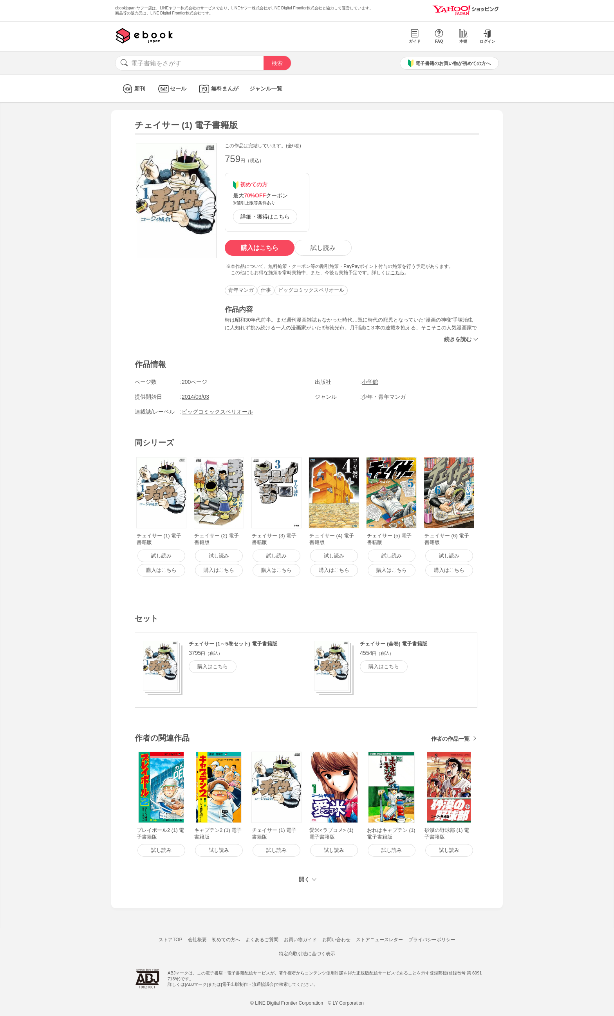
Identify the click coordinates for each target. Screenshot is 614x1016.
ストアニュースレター (379, 939)
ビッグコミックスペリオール (311, 290)
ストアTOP (170, 939)
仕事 (266, 290)
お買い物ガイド (300, 939)
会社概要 (197, 939)
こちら (397, 272)
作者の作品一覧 (450, 739)
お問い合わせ (336, 939)
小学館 (370, 382)
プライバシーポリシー (431, 939)
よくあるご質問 (262, 939)
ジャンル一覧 (265, 88)
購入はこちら (259, 247)
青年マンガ (241, 290)
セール (171, 89)
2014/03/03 (195, 397)
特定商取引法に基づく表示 (307, 953)
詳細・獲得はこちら (265, 216)
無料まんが (217, 89)
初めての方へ (226, 939)
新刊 (133, 89)
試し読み (323, 247)
